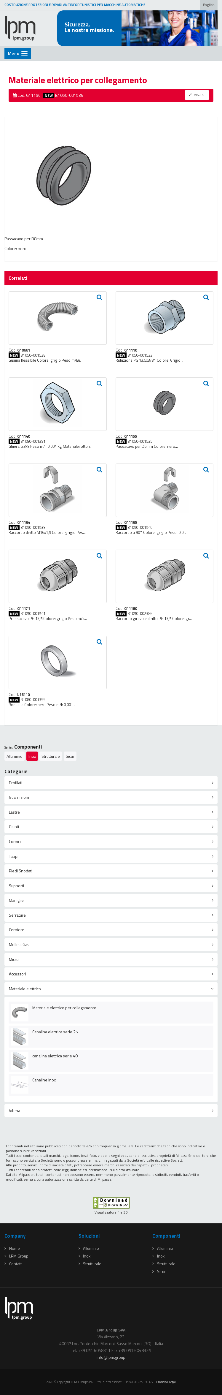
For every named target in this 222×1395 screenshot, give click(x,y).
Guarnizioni (19, 797)
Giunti (14, 826)
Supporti (16, 885)
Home (12, 1248)
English (209, 4)
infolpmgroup (111, 1357)
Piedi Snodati (20, 871)
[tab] (111, 782)
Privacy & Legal (166, 1381)
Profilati (15, 782)
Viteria (14, 1110)
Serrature (17, 915)
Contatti (13, 1263)
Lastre (14, 812)
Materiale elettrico (25, 989)
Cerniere (16, 929)
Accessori (17, 974)
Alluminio (15, 756)
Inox (32, 756)
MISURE (196, 94)
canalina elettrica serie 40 (55, 1056)
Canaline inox (44, 1080)
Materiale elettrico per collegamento (64, 1008)
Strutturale (50, 756)
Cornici (15, 841)
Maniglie (16, 900)
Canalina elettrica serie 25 (55, 1032)
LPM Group (16, 1256)
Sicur (70, 756)
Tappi (13, 856)
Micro (14, 959)
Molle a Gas (19, 944)
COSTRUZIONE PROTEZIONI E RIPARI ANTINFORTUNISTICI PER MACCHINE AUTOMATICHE (74, 4)
